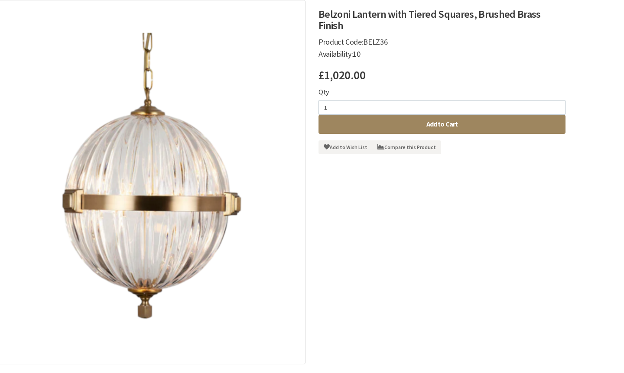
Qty (323, 92)
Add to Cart (442, 124)
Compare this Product (406, 147)
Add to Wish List (345, 147)
